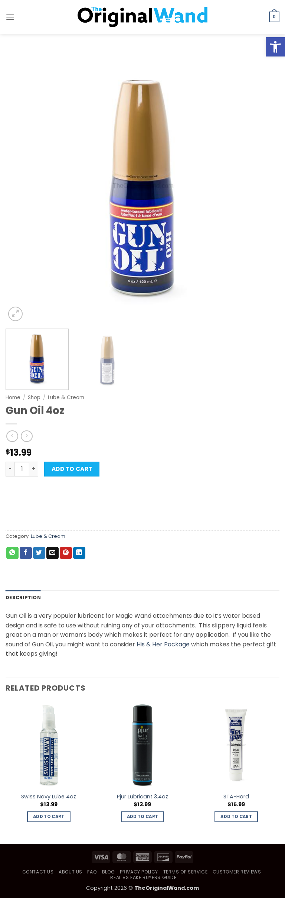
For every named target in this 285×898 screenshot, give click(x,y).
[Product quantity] (21, 469)
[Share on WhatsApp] (12, 553)
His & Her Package (163, 644)
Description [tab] (23, 597)
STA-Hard (236, 796)
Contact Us (38, 872)
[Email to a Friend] (52, 553)
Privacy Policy (139, 872)
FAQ (92, 872)
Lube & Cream (66, 397)
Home (13, 397)
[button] (10, 17)
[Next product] (12, 436)
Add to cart (72, 469)
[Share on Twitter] (39, 553)
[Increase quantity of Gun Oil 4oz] (33, 469)
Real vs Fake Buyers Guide (143, 877)
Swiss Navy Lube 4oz (48, 796)
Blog (108, 872)
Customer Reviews (237, 872)
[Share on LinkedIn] (79, 553)
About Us (70, 872)
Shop (34, 397)
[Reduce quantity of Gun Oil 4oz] (10, 469)
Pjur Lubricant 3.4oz (142, 796)
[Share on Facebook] (26, 553)
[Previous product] (26, 436)
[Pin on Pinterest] (66, 553)
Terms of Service (185, 872)
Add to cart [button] (49, 817)
